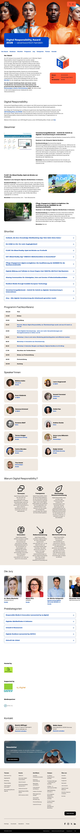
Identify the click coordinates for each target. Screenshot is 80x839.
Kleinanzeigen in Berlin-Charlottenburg (16, 88)
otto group (18, 383)
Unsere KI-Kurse (37, 807)
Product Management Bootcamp (50, 812)
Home (8, 35)
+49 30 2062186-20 (21, 729)
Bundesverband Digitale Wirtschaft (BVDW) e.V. (54, 601)
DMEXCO (21, 776)
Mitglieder (64, 778)
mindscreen (56, 396)
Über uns (64, 773)
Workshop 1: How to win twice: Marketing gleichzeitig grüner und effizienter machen (43, 337)
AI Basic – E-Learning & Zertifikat (50, 791)
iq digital (55, 383)
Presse (28, 829)
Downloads (14, 829)
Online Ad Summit (23, 789)
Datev (55, 411)
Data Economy (8, 776)
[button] (72, 586)
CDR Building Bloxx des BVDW (13, 111)
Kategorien (43, 51)
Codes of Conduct (38, 794)
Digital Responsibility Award (22, 794)
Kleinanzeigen (57, 439)
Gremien (64, 776)
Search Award (22, 782)
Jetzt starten (65, 786)
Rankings (6, 829)
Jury (36, 51)
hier (55, 120)
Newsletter (22, 829)
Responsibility (7, 784)
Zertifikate (36, 773)
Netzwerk (64, 784)
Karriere (64, 797)
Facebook (65, 830)
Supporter (64, 781)
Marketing (6, 781)
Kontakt (56, 51)
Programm (30, 51)
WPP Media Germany (59, 451)
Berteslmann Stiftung (21, 437)
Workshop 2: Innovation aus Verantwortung (30, 341)
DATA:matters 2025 (24, 798)
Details (17, 384)
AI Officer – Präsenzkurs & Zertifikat (51, 778)
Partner (50, 51)
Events (14, 35)
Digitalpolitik (7, 778)
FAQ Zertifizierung (38, 805)
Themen (6, 773)
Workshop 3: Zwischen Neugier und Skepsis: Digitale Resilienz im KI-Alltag (40, 346)
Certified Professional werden (36, 778)
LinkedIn (75, 830)
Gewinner (15, 51)
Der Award (7, 51)
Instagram (68, 830)
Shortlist (22, 51)
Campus (50, 773)
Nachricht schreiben (21, 731)
